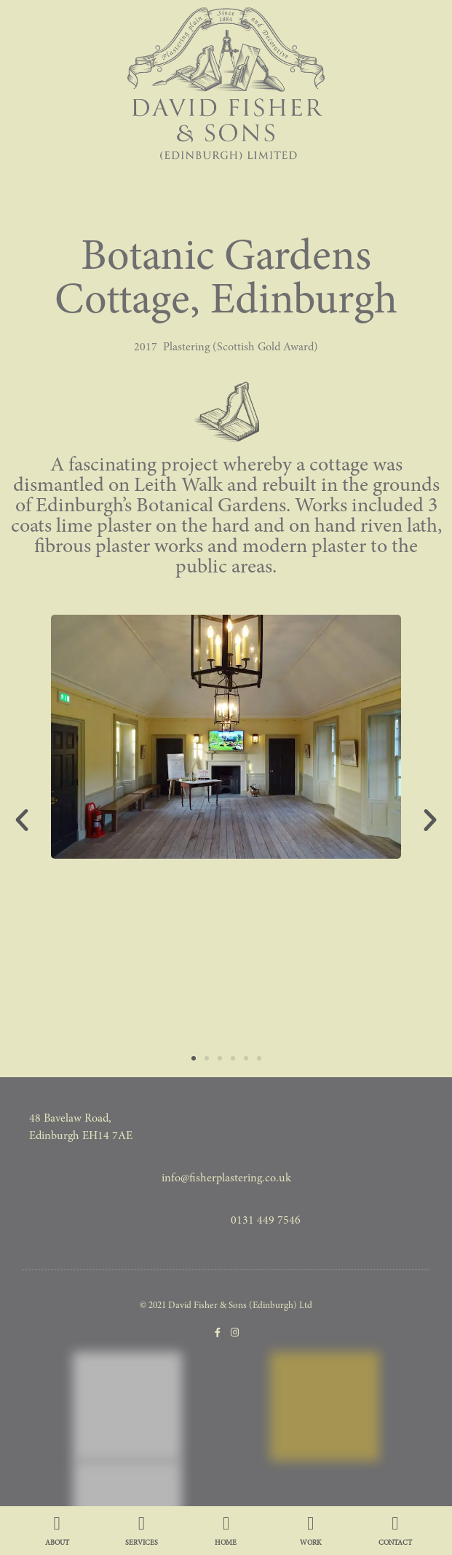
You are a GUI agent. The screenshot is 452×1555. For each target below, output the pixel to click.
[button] (21, 820)
